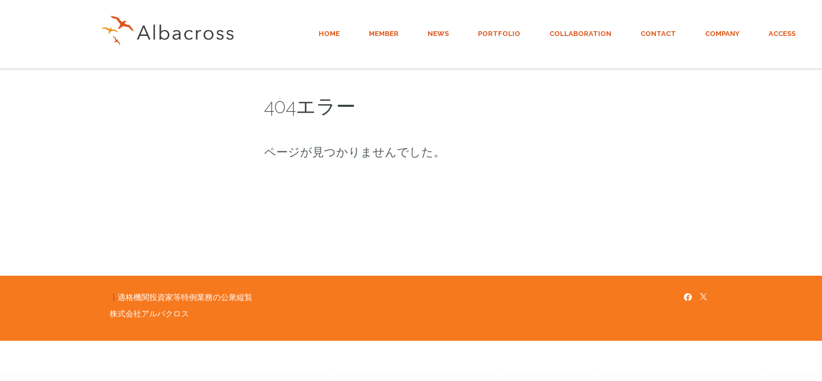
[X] (703, 297)
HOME (329, 34)
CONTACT (658, 34)
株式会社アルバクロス (149, 314)
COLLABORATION (580, 34)
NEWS (438, 34)
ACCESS (782, 34)
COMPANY (722, 34)
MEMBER (384, 34)
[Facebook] (688, 297)
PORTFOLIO (499, 34)
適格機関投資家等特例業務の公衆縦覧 (185, 297)
